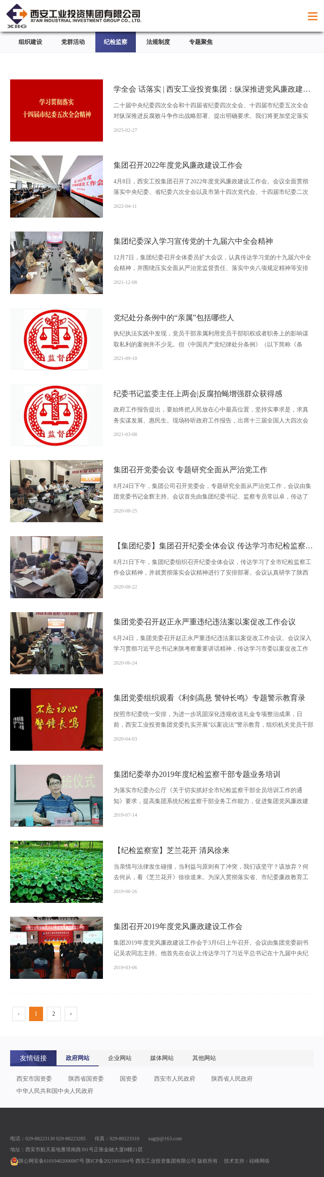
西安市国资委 (34, 1079)
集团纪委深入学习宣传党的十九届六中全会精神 (193, 241)
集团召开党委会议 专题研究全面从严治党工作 (190, 470)
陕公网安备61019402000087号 (47, 1161)
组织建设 (30, 42)
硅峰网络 (259, 1161)
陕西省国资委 (86, 1079)
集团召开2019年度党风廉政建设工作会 (178, 926)
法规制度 (158, 42)
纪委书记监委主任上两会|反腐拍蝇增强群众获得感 (197, 394)
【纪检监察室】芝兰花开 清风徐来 (171, 850)
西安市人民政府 (174, 1079)
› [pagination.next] (71, 1014)
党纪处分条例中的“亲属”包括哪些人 (173, 317)
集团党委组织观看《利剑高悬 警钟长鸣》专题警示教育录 (209, 698)
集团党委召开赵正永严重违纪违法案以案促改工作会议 (204, 622)
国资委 (129, 1079)
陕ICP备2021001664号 (110, 1161)
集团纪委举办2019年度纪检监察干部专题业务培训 (197, 774)
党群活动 (73, 42)
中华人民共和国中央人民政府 (54, 1091)
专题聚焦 (201, 42)
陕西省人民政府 (232, 1079)
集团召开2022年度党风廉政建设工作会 (178, 165)
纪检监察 (115, 42)
